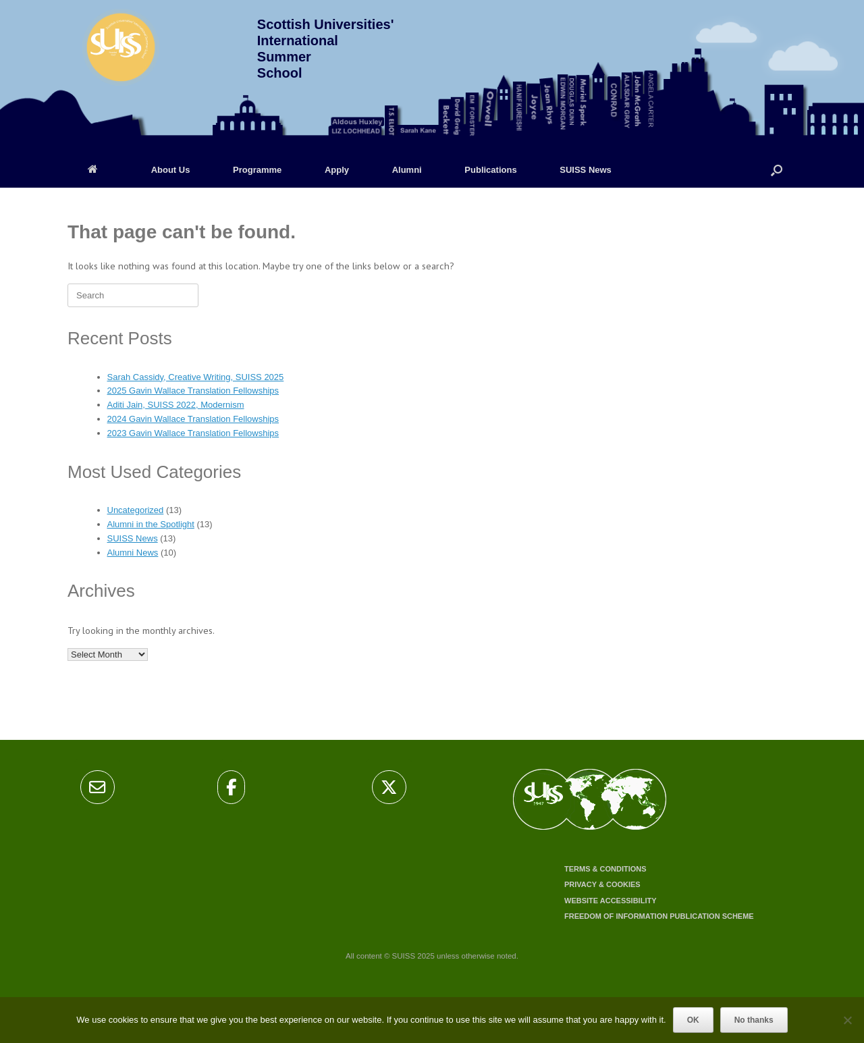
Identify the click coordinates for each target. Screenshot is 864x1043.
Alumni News (133, 552)
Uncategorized (135, 510)
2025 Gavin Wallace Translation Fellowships (193, 390)
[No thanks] (847, 1020)
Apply (337, 170)
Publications (490, 170)
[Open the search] (776, 170)
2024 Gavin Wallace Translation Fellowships (193, 419)
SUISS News (586, 170)
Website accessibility (610, 901)
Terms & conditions (605, 869)
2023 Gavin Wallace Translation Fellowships (193, 433)
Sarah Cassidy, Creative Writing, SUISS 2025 (195, 377)
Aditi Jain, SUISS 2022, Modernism (175, 405)
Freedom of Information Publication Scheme (659, 916)
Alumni (407, 170)
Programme (257, 170)
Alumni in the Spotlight (150, 524)
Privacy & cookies (602, 884)
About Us (170, 170)
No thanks (754, 1020)
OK (693, 1020)
